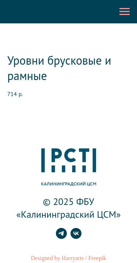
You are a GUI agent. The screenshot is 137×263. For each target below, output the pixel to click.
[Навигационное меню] (124, 11)
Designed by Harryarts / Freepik (68, 258)
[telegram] (61, 237)
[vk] (76, 237)
